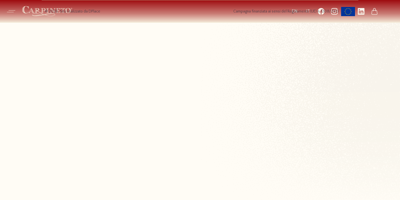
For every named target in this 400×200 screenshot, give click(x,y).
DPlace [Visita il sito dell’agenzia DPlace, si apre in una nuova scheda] (94, 11)
